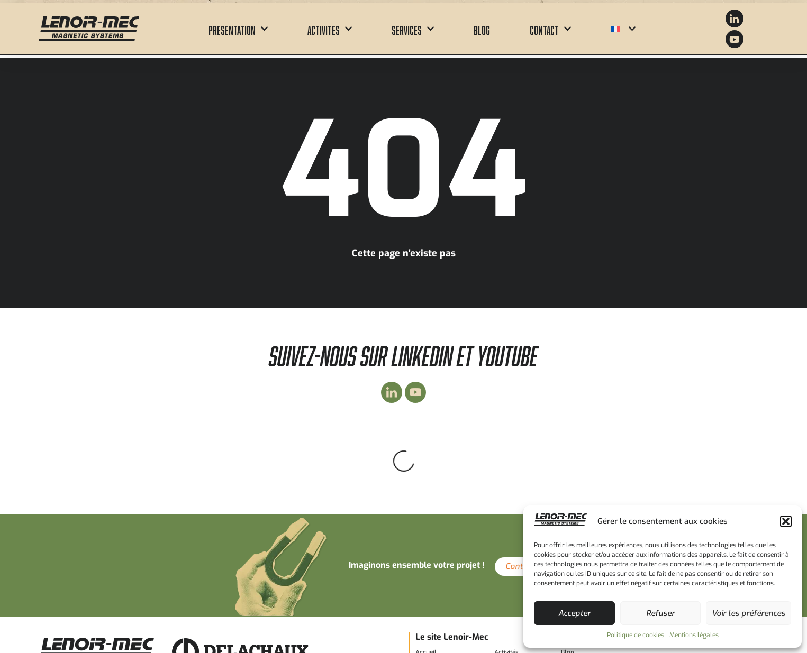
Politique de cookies (635, 635)
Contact (550, 29)
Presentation (238, 29)
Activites (329, 29)
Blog (482, 29)
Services (413, 29)
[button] (786, 521)
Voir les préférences (748, 613)
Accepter (574, 613)
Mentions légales (694, 635)
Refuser (660, 613)
